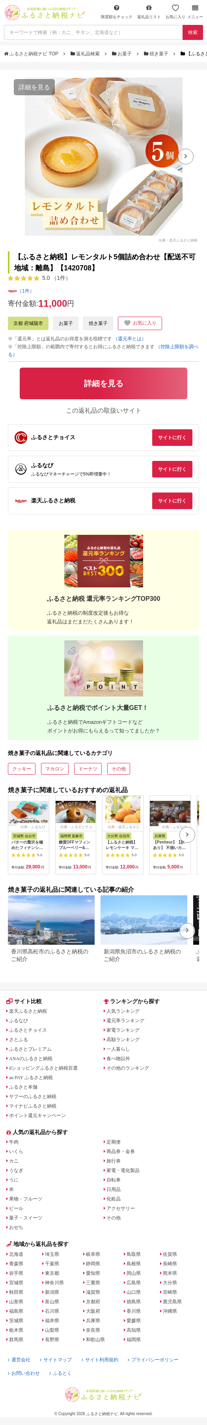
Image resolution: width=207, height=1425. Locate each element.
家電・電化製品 (123, 1170)
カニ (14, 1161)
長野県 (52, 1339)
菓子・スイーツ (25, 1217)
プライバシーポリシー (153, 1360)
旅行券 (113, 1161)
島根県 (134, 1263)
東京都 (52, 1273)
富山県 (52, 1301)
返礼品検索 (86, 54)
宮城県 (16, 1282)
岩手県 (16, 1273)
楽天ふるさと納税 (28, 1011)
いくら (16, 1151)
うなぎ (16, 1170)
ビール (16, 1208)
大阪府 (93, 1311)
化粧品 (113, 1199)
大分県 (170, 1282)
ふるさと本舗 (23, 1087)
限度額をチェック (116, 11)
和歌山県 (95, 1339)
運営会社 (19, 1360)
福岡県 (134, 1339)
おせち (16, 1227)
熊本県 (170, 1273)
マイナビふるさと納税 (32, 1106)
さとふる (18, 1039)
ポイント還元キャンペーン (37, 1115)
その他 (119, 769)
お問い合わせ (24, 1373)
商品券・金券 (120, 1151)
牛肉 (14, 1142)
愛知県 (93, 1273)
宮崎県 (170, 1292)
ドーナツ (87, 769)
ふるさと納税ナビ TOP (32, 54)
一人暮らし (118, 1049)
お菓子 (122, 54)
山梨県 (52, 1330)
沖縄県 (170, 1311)
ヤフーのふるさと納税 (32, 1096)
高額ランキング (123, 1039)
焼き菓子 (157, 54)
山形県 (16, 1301)
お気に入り (175, 11)
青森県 (16, 1263)
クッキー (21, 769)
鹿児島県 (172, 1301)
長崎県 (170, 1263)
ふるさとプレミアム (30, 1049)
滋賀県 (93, 1292)
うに (14, 1180)
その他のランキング (127, 1068)
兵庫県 (93, 1320)
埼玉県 (52, 1254)
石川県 (52, 1311)
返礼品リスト (149, 11)
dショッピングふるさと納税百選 (43, 1068)
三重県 (93, 1282)
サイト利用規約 (100, 1360)
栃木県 (16, 1330)
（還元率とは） (129, 339)
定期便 (113, 1142)
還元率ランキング (125, 1020)
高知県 (134, 1330)
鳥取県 (134, 1254)
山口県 (134, 1292)
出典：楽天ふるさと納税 (178, 240)
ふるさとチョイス (28, 1030)
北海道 (16, 1254)
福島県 (16, 1311)
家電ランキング (123, 1030)
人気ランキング (123, 1011)
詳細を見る (34, 87)
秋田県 (16, 1292)
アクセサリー (120, 1208)
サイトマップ (56, 1360)
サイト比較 (24, 1001)
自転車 (113, 1180)
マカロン (54, 769)
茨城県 (16, 1320)
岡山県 (134, 1273)
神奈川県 (54, 1282)
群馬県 (16, 1339)
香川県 (134, 1311)
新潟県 (52, 1292)
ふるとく (60, 1373)
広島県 (134, 1282)
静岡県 (93, 1263)
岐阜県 (93, 1254)
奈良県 (93, 1330)
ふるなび (18, 1020)
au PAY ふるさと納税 (31, 1077)
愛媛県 (134, 1320)
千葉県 (52, 1263)
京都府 (93, 1301)
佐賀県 (170, 1254)
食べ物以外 (118, 1058)
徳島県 (134, 1301)
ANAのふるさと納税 (30, 1058)
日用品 (113, 1189)
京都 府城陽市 (28, 323)
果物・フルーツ (25, 1199)
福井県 (52, 1320)
